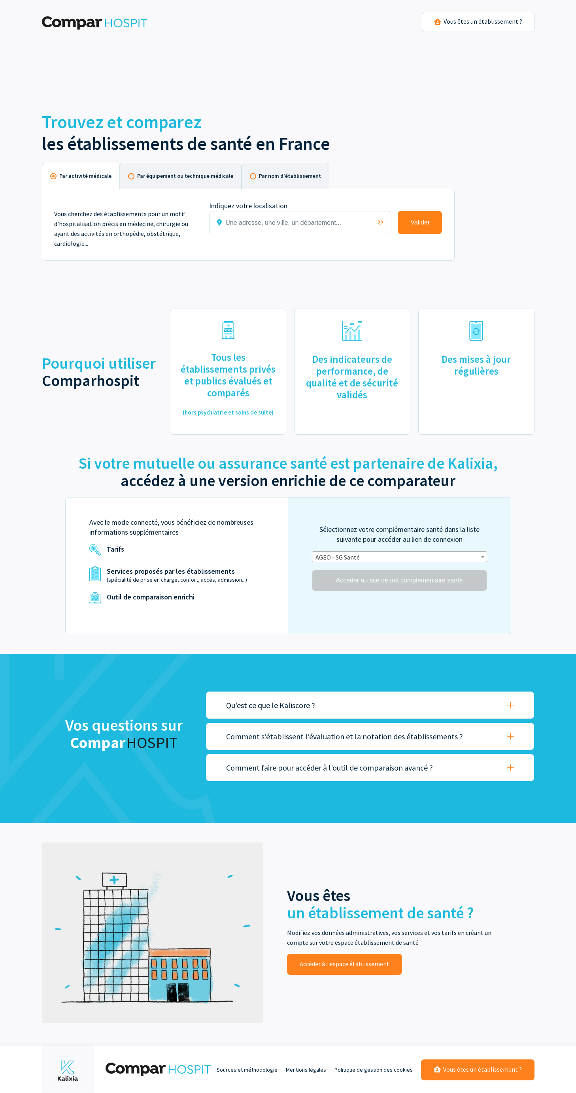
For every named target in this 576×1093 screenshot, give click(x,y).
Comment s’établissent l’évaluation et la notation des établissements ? (344, 736)
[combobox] (399, 556)
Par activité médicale (85, 175)
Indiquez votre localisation (248, 205)
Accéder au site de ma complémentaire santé (399, 580)
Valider (420, 222)
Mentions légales (306, 1069)
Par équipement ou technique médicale (185, 175)
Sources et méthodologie (247, 1069)
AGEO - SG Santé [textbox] (337, 557)
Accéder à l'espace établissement (344, 964)
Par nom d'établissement (290, 175)
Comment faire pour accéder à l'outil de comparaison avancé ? (329, 768)
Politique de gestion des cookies (373, 1069)
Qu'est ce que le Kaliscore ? (270, 705)
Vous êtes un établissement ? (478, 1069)
